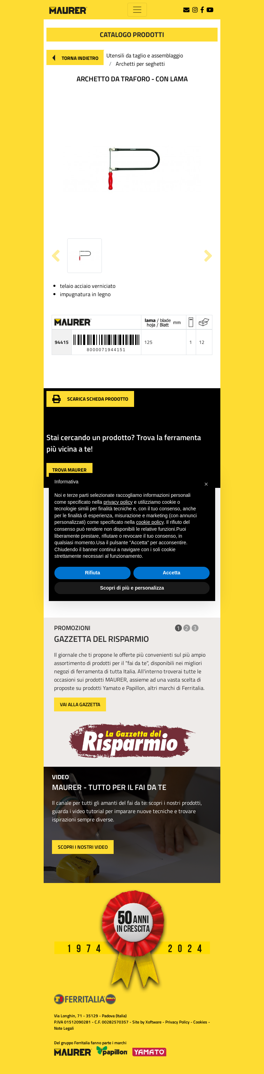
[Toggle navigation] (137, 10)
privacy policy (118, 502)
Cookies (200, 1022)
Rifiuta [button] (92, 572)
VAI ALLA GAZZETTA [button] (80, 704)
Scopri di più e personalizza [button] (132, 588)
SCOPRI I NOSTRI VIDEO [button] (83, 846)
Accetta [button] (172, 572)
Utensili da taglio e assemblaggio (144, 55)
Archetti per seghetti (140, 64)
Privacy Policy (177, 1022)
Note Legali (64, 1028)
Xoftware (153, 1022)
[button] (75, 57)
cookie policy (150, 522)
